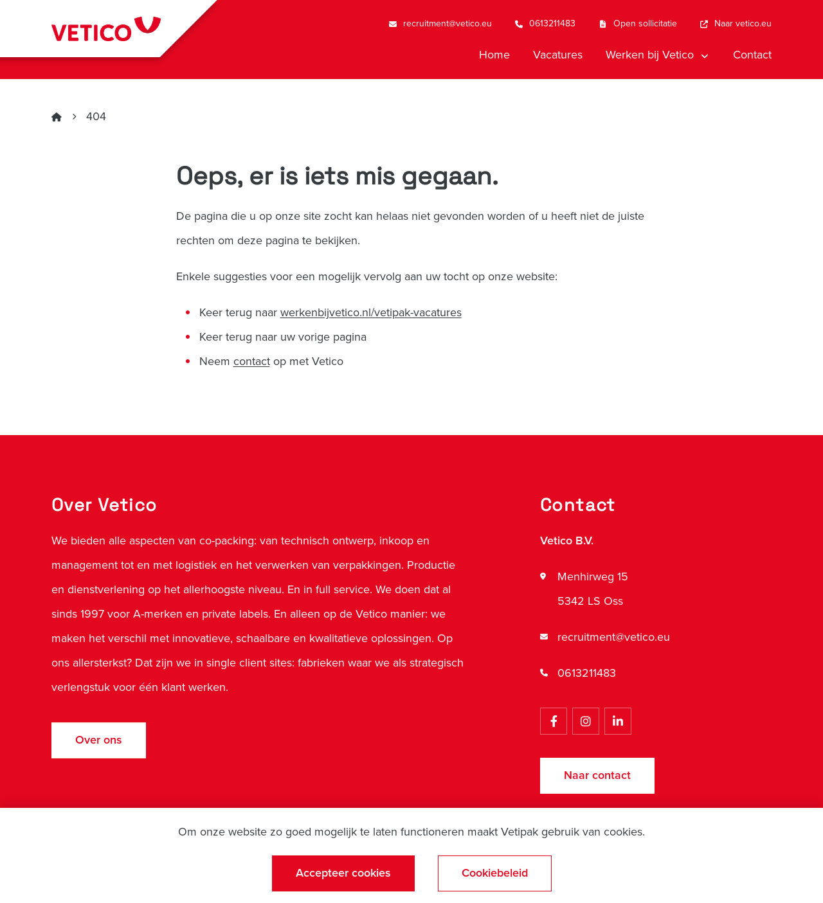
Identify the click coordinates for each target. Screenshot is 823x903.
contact (251, 361)
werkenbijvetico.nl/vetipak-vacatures (371, 312)
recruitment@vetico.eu (613, 637)
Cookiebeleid (495, 872)
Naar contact (597, 775)
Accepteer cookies (343, 872)
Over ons (98, 739)
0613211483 (586, 673)
